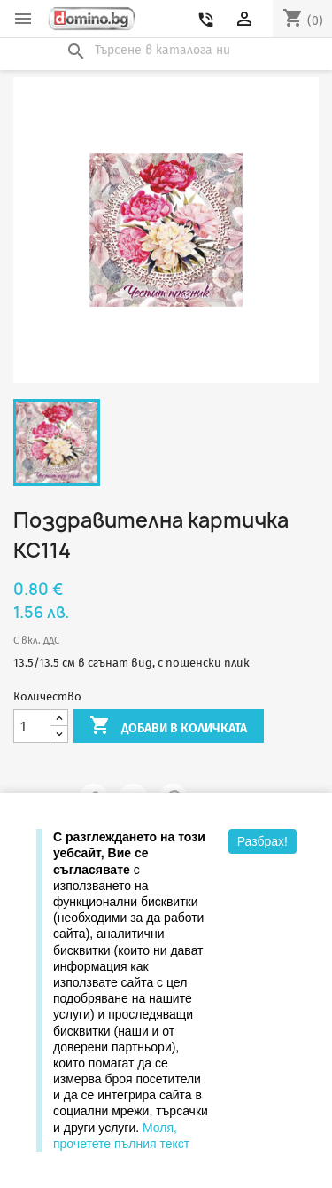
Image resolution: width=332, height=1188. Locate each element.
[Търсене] (166, 50)
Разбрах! (262, 841)
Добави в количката (168, 727)
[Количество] (31, 726)
